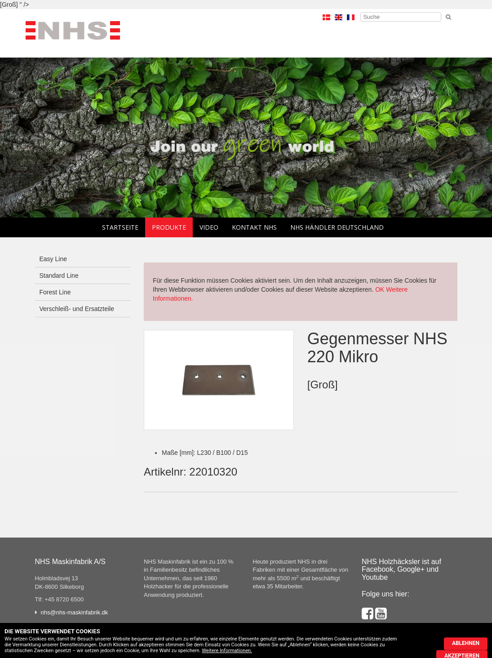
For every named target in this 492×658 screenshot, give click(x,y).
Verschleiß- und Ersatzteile (77, 308)
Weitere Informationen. (227, 651)
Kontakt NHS (254, 227)
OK (379, 289)
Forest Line (55, 292)
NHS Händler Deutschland (337, 227)
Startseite (120, 227)
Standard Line (59, 275)
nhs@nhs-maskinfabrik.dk (74, 612)
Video (208, 227)
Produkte (169, 227)
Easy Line (53, 258)
